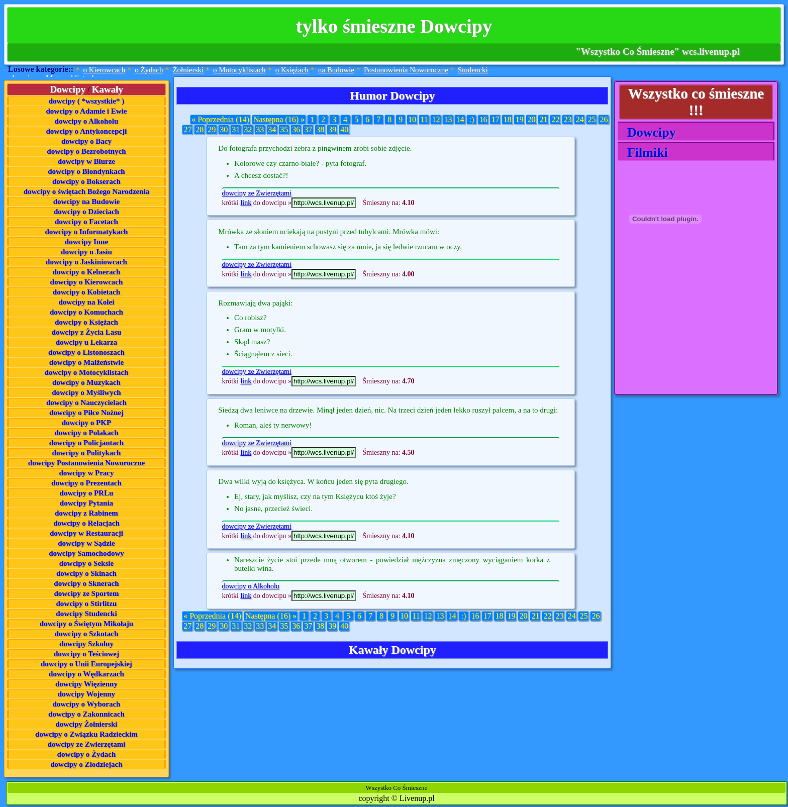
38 (320, 129)
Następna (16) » (279, 119)
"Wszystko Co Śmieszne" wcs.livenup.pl (657, 51)
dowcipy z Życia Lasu (87, 332)
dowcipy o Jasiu (86, 252)
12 (436, 119)
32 (248, 129)
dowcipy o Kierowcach (86, 282)
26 (604, 119)
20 (531, 119)
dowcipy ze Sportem (86, 593)
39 (332, 129)
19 (519, 119)
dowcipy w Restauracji (86, 533)
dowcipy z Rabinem (86, 513)
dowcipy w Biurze (86, 161)
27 (187, 129)
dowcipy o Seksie (86, 563)
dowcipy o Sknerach (86, 583)
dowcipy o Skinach (86, 573)
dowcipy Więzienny (86, 684)
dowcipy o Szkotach (87, 634)
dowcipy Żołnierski (86, 724)
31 (236, 129)
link (245, 203)
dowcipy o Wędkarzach (86, 674)
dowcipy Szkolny (86, 644)
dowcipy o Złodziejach (86, 764)
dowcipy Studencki (86, 614)
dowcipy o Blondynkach (86, 171)
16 (483, 119)
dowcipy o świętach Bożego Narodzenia (87, 191)
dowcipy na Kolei (87, 302)
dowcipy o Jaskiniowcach (86, 262)
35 (284, 129)
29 (212, 129)
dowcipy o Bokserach (86, 181)
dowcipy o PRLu (87, 493)
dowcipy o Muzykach (86, 382)
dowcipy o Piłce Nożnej (86, 413)
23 (567, 119)
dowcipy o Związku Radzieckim (86, 734)
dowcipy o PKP (86, 423)
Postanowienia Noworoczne (406, 70)
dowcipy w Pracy (86, 473)
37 (308, 129)
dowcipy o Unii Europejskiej (86, 664)
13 (448, 119)
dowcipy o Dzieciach (86, 212)
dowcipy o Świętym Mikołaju (86, 624)
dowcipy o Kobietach (86, 292)
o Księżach (292, 70)
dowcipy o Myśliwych (86, 392)
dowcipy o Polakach (86, 433)
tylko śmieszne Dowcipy (394, 26)
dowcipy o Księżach (86, 322)
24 (579, 119)
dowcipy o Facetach (86, 222)
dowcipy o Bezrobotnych (86, 151)
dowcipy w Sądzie (86, 543)
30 (224, 129)
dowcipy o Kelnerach (86, 272)
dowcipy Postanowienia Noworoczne (86, 463)
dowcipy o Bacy (86, 141)
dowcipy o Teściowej (86, 654)
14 (460, 119)
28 (199, 129)
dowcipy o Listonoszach (86, 352)
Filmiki (644, 152)
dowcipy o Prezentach (86, 483)
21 (543, 119)
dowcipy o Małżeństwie (86, 362)
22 (555, 119)
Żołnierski (188, 70)
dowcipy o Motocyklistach (87, 372)
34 (272, 129)
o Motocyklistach (239, 70)
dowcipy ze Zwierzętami (86, 744)
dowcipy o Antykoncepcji (86, 131)
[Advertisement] (668, 331)
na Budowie (336, 70)
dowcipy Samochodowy (86, 553)
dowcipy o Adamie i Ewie (86, 111)
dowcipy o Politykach (86, 453)
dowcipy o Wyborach (86, 704)
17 (495, 119)
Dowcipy (648, 132)
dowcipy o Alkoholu (87, 121)
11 (424, 119)
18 (507, 119)
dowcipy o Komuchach (86, 312)
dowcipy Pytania (86, 503)
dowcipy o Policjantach (86, 443)
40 (344, 129)
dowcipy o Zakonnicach (86, 714)
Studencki (473, 70)
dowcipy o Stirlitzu (86, 603)
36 (296, 129)
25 (591, 119)
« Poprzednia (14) (220, 119)
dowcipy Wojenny (86, 694)
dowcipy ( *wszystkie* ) (86, 101)
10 (412, 119)
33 (260, 129)
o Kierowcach (104, 70)
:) (471, 119)
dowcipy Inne (86, 242)
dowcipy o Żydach (86, 754)
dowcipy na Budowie (86, 201)
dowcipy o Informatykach (86, 232)
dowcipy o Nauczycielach (86, 402)
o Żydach (149, 70)
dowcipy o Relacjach (86, 523)
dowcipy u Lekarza (87, 342)
